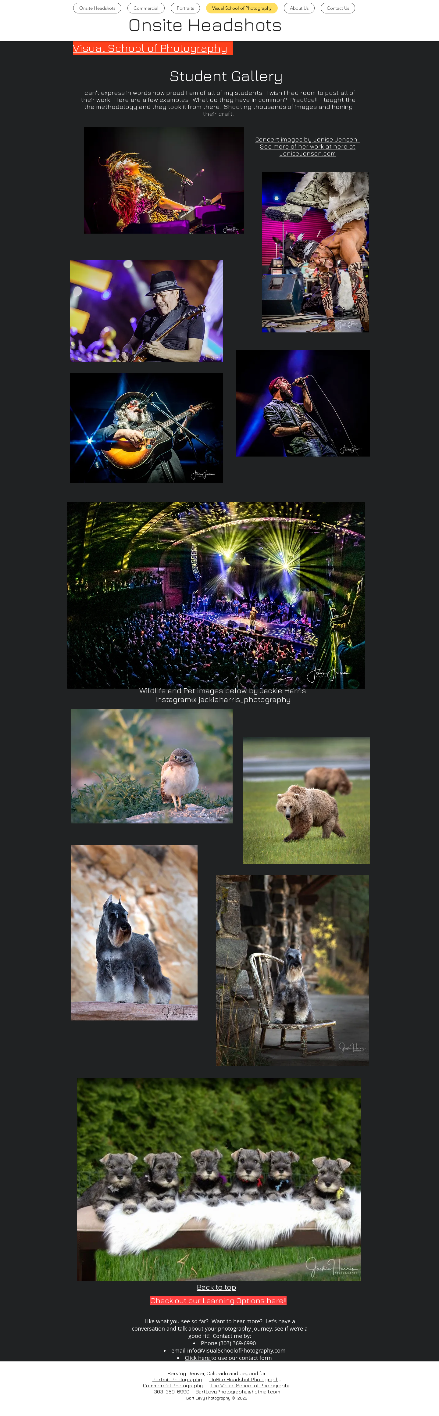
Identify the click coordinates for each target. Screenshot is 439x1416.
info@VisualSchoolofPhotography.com (236, 1350)
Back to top (216, 1286)
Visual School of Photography (150, 47)
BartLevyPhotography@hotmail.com (237, 1392)
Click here (198, 1357)
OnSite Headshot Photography (245, 1379)
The (215, 1385)
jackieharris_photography (244, 699)
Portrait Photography (177, 1379)
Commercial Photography (173, 1385)
